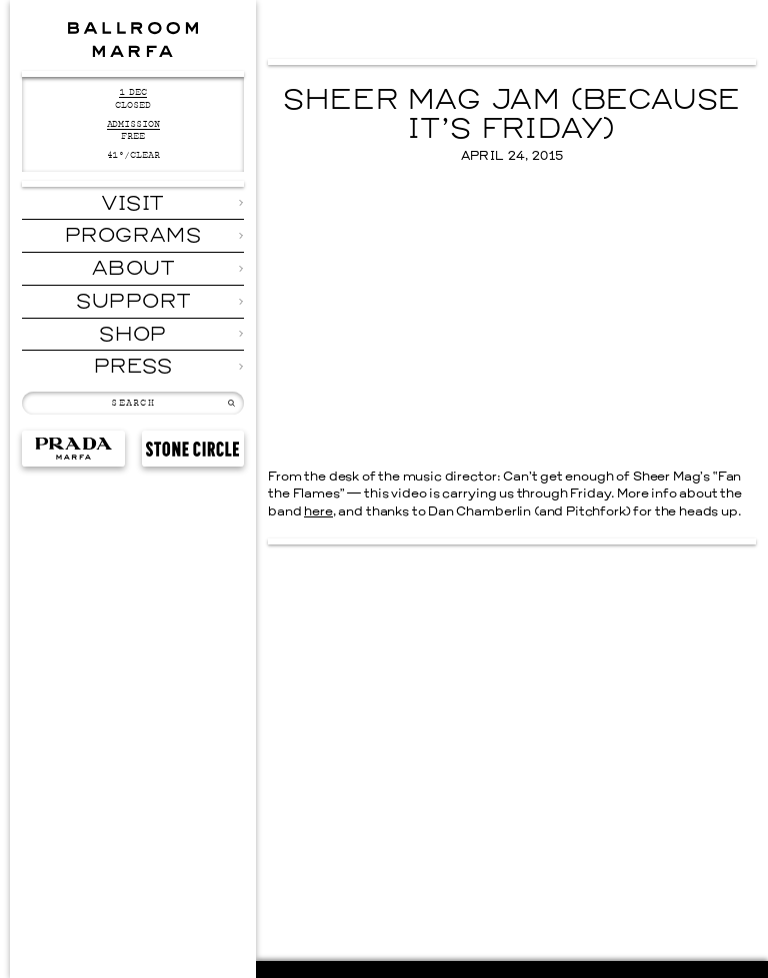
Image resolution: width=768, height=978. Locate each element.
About (133, 270)
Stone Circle (193, 449)
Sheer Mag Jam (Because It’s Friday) (511, 116)
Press (133, 368)
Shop (132, 336)
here (318, 512)
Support (133, 303)
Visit (133, 205)
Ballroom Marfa (132, 39)
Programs (133, 237)
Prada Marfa (73, 449)
